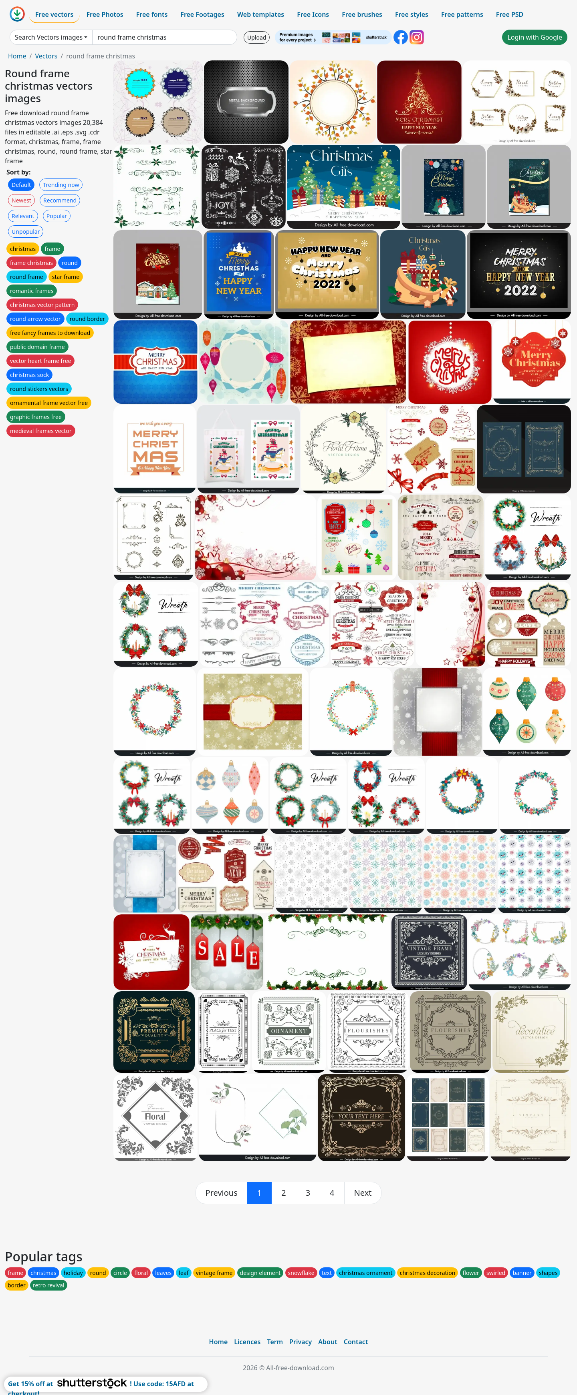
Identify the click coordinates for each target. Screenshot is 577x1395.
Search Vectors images (49, 37)
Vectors (46, 56)
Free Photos (104, 14)
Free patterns (462, 14)
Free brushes (362, 14)
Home (17, 56)
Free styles (411, 14)
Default (21, 184)
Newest (21, 200)
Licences (247, 1341)
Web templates (260, 14)
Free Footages (202, 14)
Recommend (60, 200)
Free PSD (509, 14)
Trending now (61, 184)
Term (275, 1341)
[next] (363, 1193)
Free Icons (313, 14)
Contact (356, 1341)
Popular (56, 216)
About (327, 1341)
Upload (256, 37)
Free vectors (54, 14)
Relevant (23, 216)
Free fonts (152, 14)
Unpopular (26, 231)
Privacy (300, 1341)
